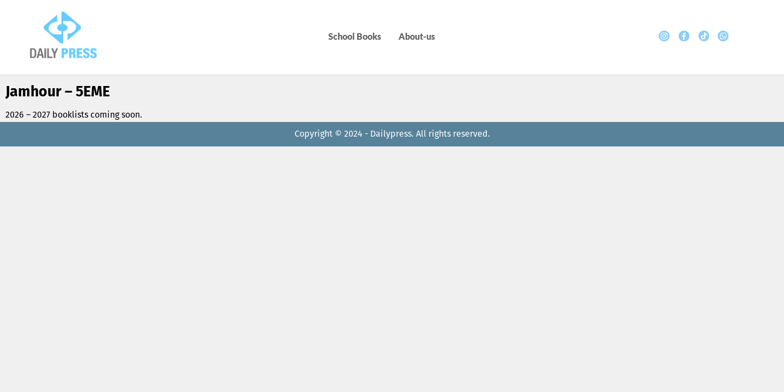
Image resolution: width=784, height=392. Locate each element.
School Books (354, 36)
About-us (417, 36)
